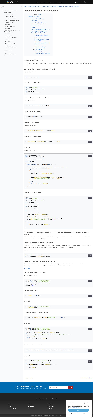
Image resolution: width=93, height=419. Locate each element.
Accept (78, 410)
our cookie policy (76, 407)
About (61, 2)
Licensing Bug (8, 35)
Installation (7, 28)
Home (25, 6)
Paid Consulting (12, 410)
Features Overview (9, 16)
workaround (27, 270)
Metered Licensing (9, 39)
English (77, 2)
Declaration (7, 24)
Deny (84, 413)
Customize (73, 413)
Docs (10, 408)
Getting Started (7, 12)
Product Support (8, 41)
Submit (70, 389)
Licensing (7, 33)
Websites (55, 2)
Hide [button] (39, 14)
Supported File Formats (10, 18)
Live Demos (31, 408)
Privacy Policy (51, 417)
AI (4, 51)
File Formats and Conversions (12, 20)
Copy (85, 79)
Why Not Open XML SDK (10, 45)
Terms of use (57, 417)
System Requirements (10, 26)
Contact (60, 417)
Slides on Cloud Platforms (10, 53)
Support (49, 2)
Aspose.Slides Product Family (34, 6)
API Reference (7, 55)
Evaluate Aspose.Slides (10, 43)
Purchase (42, 2)
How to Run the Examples (11, 47)
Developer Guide (8, 49)
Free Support (51, 408)
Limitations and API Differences (12, 37)
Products (36, 2)
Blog (29, 410)
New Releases (51, 405)
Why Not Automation (9, 22)
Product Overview (9, 14)
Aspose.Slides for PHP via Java (10, 10)
